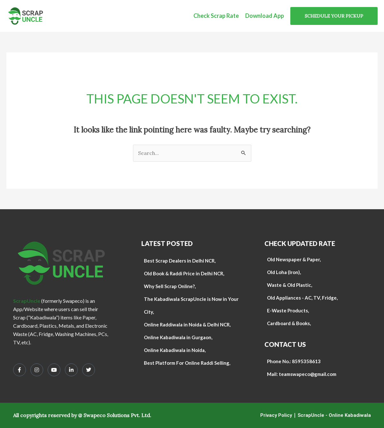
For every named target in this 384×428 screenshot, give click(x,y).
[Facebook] (19, 369)
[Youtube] (54, 369)
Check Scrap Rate (216, 15)
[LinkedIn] (71, 369)
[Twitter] (88, 369)
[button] (334, 16)
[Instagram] (36, 369)
